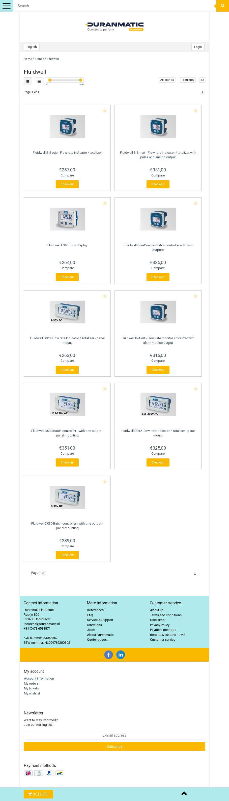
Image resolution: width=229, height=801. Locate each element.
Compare (67, 175)
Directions (94, 625)
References (95, 610)
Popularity (187, 80)
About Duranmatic (100, 635)
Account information (39, 678)
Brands (39, 59)
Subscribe (115, 746)
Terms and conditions (166, 615)
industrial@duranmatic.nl (42, 624)
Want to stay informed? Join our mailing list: (41, 722)
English (31, 47)
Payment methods (163, 630)
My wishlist (32, 693)
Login (198, 47)
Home (28, 59)
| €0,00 (38, 794)
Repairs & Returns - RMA (168, 635)
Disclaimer (157, 620)
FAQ (90, 615)
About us (156, 610)
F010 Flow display (67, 245)
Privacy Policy (159, 625)
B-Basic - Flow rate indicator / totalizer (67, 152)
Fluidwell (53, 59)
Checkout (67, 184)
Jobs (91, 630)
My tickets (31, 688)
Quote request (97, 639)
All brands (167, 80)
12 (202, 80)
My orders (31, 683)
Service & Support (100, 620)
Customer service (162, 639)
